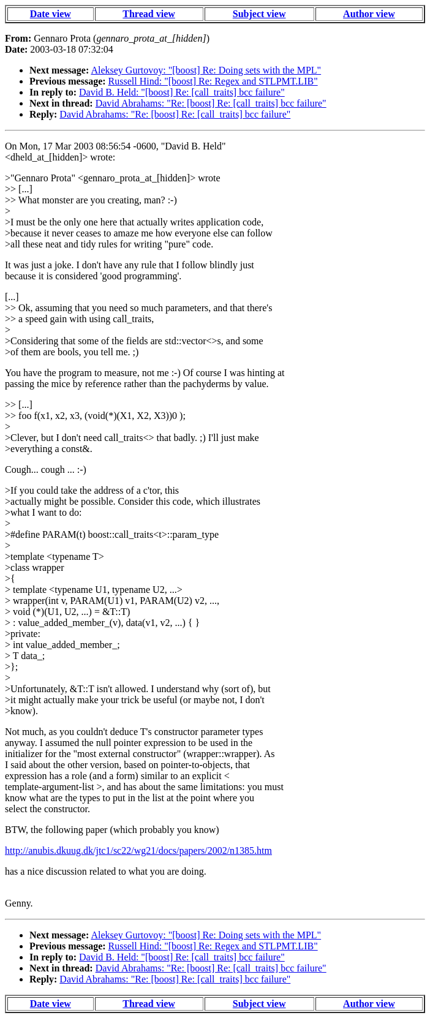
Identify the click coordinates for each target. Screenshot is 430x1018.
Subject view (259, 14)
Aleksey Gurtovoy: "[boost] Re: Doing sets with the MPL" (206, 70)
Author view (369, 14)
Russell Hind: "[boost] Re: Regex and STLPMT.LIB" (213, 81)
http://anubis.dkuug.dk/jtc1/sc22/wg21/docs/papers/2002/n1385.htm (138, 850)
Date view (50, 14)
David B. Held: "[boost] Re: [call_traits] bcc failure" (182, 92)
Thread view (149, 14)
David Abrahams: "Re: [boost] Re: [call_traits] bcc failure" (211, 103)
